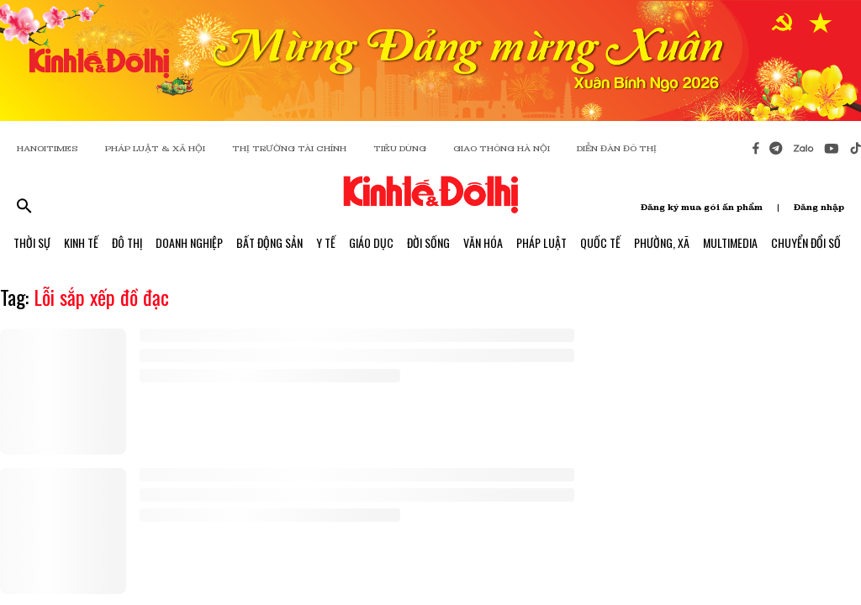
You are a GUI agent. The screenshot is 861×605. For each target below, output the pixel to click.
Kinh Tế (81, 242)
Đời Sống (428, 242)
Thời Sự (31, 242)
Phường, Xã (661, 242)
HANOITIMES (47, 148)
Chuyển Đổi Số (806, 242)
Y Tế (325, 242)
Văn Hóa (483, 242)
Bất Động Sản (269, 242)
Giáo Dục (371, 242)
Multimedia (730, 242)
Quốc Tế (600, 242)
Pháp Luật (541, 242)
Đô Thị (127, 242)
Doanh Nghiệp (189, 242)
